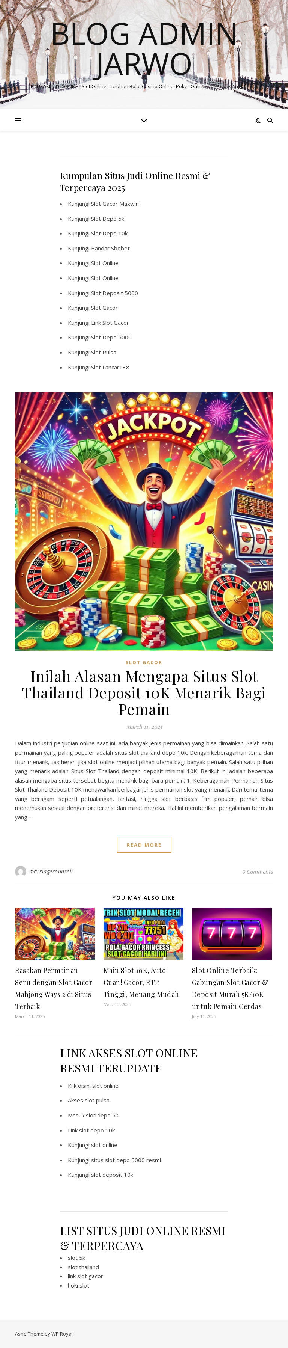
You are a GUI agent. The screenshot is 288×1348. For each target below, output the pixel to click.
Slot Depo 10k (109, 233)
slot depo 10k (97, 1130)
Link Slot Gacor (110, 322)
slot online (105, 1085)
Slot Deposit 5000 (114, 293)
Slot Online (104, 263)
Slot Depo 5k (107, 218)
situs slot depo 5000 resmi (126, 1160)
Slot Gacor (104, 307)
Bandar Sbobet (110, 248)
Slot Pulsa (103, 352)
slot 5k (76, 1257)
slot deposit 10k (112, 1174)
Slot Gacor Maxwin (115, 203)
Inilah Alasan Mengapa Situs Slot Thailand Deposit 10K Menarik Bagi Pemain (144, 692)
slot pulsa (97, 1100)
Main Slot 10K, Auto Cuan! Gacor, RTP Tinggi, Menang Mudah (141, 982)
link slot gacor (85, 1276)
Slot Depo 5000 (111, 337)
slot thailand (83, 1267)
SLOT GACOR (144, 662)
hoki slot (78, 1285)
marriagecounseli (51, 871)
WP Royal (62, 1333)
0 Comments (257, 871)
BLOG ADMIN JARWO (144, 48)
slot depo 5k (102, 1115)
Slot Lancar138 (110, 367)
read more (144, 844)
